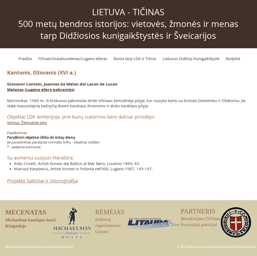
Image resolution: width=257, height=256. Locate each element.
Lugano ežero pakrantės (49, 89)
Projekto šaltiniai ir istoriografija (42, 181)
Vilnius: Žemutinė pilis (27, 122)
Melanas (15, 89)
